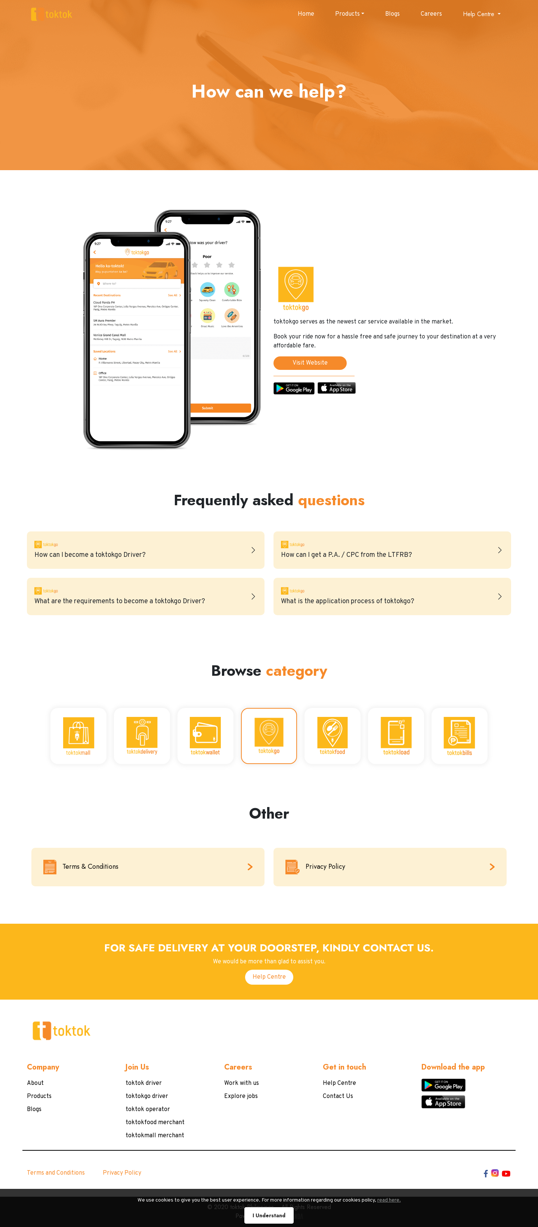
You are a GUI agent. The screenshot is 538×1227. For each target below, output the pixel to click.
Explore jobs (241, 1096)
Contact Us (338, 1096)
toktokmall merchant (155, 1135)
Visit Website (310, 363)
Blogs (392, 14)
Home (306, 14)
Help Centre (269, 977)
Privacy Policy (122, 1173)
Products (347, 14)
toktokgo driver (147, 1096)
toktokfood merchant (155, 1122)
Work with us (241, 1083)
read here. (360, 1215)
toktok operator (148, 1109)
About (35, 1083)
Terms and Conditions (56, 1173)
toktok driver (144, 1083)
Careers (431, 14)
